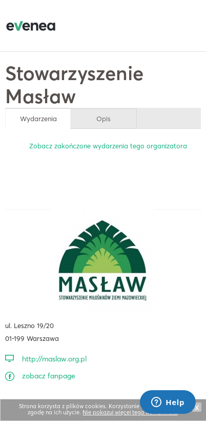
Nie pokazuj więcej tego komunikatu (130, 412)
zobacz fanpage (48, 375)
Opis (103, 118)
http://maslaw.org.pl (54, 358)
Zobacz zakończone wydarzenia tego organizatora (108, 146)
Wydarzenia (38, 118)
